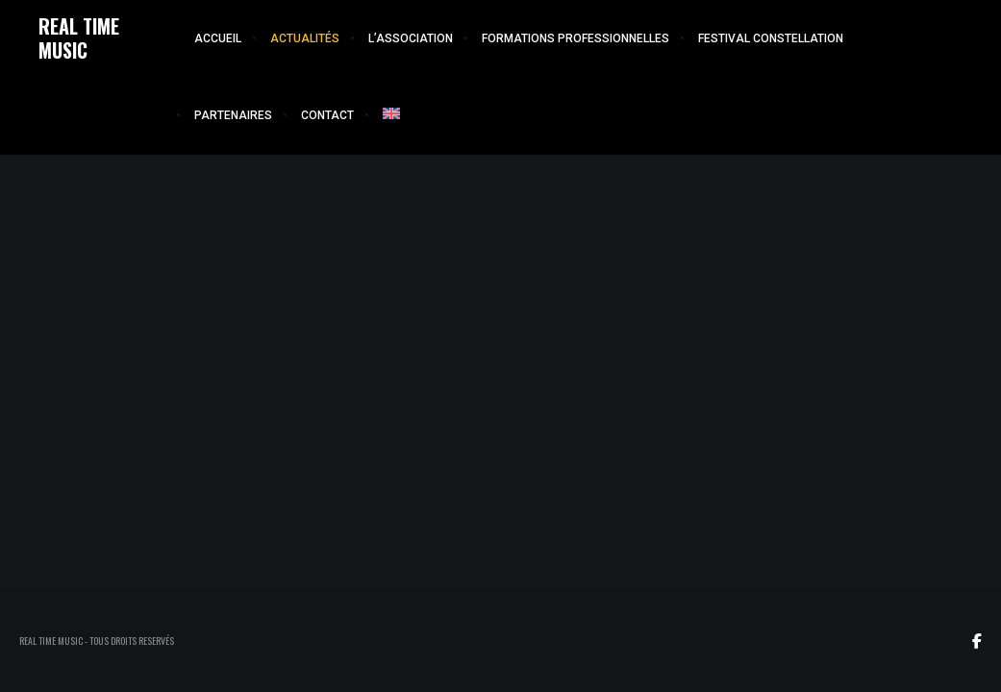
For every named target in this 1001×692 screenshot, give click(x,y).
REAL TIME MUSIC (78, 38)
